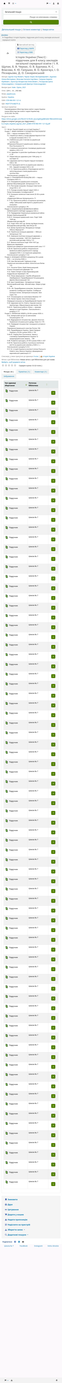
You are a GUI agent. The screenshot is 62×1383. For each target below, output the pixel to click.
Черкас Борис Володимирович (36, 76)
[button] (9, 3)
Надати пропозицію (16, 1219)
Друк (9, 1204)
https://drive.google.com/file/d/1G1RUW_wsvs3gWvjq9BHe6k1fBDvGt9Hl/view (32, 119)
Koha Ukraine (53, 1246)
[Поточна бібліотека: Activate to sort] (38, 384)
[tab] (24, 371)
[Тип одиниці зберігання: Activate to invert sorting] (16, 384)
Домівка (4, 35)
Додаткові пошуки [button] (16, 1234)
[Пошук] (31, 22)
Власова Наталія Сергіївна (27, 79)
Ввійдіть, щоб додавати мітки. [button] (14, 362)
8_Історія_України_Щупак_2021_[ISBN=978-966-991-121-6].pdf (26, 124)
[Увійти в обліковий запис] (54, 3)
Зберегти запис (14, 1229)
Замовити (11, 1199)
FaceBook (23, 1246)
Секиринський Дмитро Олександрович (30, 84)
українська (11, 94)
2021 (24, 87)
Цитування (12, 1209)
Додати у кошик (14, 1214)
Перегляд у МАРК (25, 48)
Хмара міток (48, 29)
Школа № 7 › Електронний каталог (4, 3)
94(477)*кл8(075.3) (12, 104)
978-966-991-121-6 (13, 100)
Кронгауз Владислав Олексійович (24, 81)
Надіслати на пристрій (17, 1224)
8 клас (36, 356)
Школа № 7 (9, 1246)
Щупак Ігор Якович (15, 76)
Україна (11, 97)
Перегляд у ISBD (25, 52)
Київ (13, 87)
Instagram (38, 1246)
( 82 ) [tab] (9, 372)
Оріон (19, 87)
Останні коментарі (31, 29)
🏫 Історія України (47, 356)
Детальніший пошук (11, 29)
